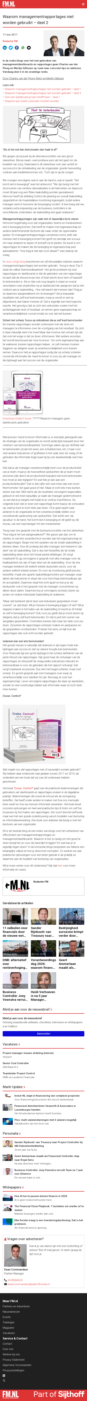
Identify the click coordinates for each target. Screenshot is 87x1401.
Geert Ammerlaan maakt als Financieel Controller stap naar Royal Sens (71, 964)
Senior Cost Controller (16, 1063)
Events (7, 1317)
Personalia (10, 1133)
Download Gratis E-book (17, 418)
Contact (7, 1343)
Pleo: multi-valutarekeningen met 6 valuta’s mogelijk (45, 1119)
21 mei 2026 (38, 922)
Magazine (8, 1327)
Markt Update (13, 1087)
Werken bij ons (11, 1354)
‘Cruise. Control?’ (23, 788)
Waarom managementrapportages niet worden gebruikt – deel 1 (43, 89)
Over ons (8, 1349)
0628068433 (15, 1280)
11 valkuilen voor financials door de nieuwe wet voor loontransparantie (15, 932)
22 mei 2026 (10, 922)
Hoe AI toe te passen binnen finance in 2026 (40, 1196)
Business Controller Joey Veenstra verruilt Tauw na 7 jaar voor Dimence (15, 996)
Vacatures (10, 1044)
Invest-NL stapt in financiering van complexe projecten (47, 1095)
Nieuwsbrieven (11, 1311)
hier (60, 865)
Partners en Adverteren (16, 1306)
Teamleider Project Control (19, 1073)
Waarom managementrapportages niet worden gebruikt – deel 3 (43, 93)
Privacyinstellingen (13, 1370)
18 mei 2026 (10, 986)
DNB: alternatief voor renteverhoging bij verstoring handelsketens (14, 964)
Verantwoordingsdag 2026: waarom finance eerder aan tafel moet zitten (43, 964)
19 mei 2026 (66, 954)
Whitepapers (12, 1187)
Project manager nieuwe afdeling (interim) (28, 1053)
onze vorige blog (15, 261)
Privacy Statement (13, 1359)
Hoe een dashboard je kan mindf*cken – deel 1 (32, 97)
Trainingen (8, 1322)
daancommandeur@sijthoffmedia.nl (29, 1284)
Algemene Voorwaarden (17, 1365)
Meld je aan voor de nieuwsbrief (26, 1009)
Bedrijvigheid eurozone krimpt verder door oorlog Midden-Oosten (71, 932)
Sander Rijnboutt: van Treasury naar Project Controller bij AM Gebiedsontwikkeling (43, 932)
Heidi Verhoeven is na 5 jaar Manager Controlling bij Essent (43, 996)
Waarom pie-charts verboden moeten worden (32, 101)
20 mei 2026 (10, 954)
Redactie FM (10, 41)
